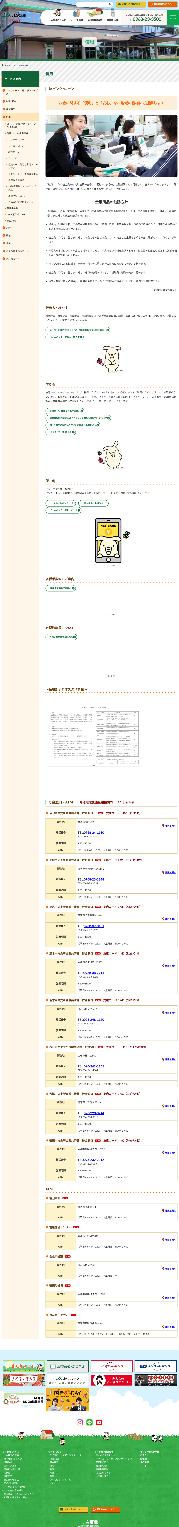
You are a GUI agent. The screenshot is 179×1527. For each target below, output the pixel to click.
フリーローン (15, 158)
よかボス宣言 (10, 1465)
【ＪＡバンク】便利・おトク (63, 510)
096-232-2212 (94, 1160)
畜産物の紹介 (102, 1465)
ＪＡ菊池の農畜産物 (103, 1451)
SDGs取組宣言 (11, 1483)
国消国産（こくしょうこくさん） (20, 1494)
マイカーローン (16, 145)
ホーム (7, 65)
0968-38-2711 (94, 973)
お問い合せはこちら (131, 4)
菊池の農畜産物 (95, 20)
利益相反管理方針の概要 (15, 1497)
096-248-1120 (94, 1019)
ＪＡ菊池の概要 (11, 1455)
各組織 (7, 1473)
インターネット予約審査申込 (23, 173)
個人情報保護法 (11, 1480)
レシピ (143, 1465)
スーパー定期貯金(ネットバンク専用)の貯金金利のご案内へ (78, 330)
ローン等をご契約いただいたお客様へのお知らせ (73, 425)
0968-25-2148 (94, 879)
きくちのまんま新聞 (149, 1451)
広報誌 (143, 1458)
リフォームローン (17, 139)
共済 (8, 227)
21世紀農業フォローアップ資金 (22, 188)
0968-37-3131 (94, 926)
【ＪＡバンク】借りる (60, 432)
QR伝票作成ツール (16, 214)
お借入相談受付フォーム (20, 202)
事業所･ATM (113, 20)
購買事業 (10, 109)
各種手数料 (12, 208)
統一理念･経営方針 (13, 1458)
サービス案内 (76, 20)
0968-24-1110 (94, 832)
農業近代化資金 (16, 180)
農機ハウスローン (17, 195)
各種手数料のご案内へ (60, 588)
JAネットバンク (60, 503)
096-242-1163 (94, 1066)
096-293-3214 (94, 1113)
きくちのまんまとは (105, 1455)
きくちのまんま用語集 (14, 1487)
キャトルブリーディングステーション (114, 1458)
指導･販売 (11, 101)
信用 (8, 116)
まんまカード (13, 258)
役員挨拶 (8, 1462)
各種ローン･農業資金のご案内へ (65, 411)
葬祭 (8, 243)
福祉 (8, 235)
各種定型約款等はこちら (61, 637)
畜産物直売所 (102, 1469)
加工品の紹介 (102, 1476)
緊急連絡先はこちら (163, 4)
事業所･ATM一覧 (12, 1469)
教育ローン (14, 152)
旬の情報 (144, 1462)
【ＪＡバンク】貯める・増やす (64, 337)
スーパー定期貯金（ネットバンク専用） (21, 125)
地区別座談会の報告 (13, 1490)
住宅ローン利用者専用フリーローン (23, 166)
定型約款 (11, 220)
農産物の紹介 (102, 1462)
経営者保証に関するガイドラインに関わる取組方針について (78, 418)
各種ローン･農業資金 (17, 133)
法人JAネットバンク (93, 503)
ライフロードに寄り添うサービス (22, 92)
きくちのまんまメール (17, 251)
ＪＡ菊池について (57, 20)
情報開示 (8, 1476)
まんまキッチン (103, 1473)
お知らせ (144, 1455)
